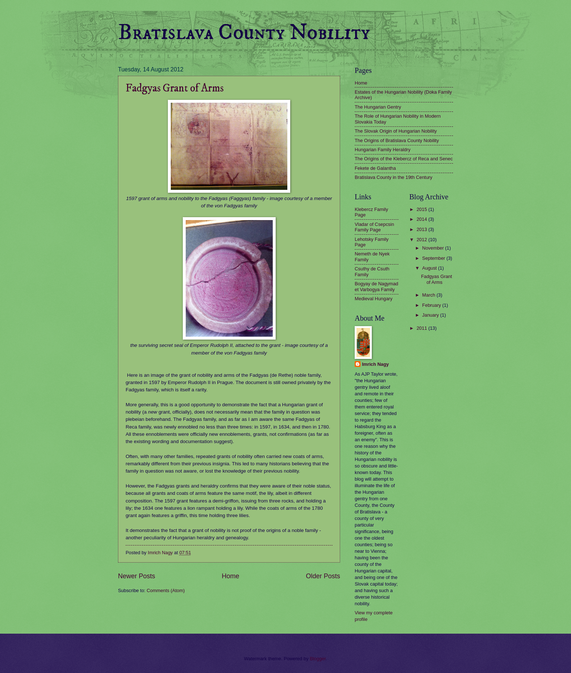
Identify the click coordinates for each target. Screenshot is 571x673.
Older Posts (323, 576)
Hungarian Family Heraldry (382, 149)
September (434, 258)
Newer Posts (136, 576)
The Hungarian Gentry (378, 107)
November (433, 248)
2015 (422, 209)
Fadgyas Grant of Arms (175, 88)
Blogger (318, 658)
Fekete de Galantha (375, 168)
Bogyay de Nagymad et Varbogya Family (376, 286)
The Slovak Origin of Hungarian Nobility (396, 131)
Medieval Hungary (374, 298)
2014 (422, 219)
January (431, 315)
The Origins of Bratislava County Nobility (397, 140)
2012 (422, 239)
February (432, 305)
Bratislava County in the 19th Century (393, 177)
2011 (422, 328)
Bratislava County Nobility (244, 32)
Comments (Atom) (166, 590)
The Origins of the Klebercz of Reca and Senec (404, 158)
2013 (422, 229)
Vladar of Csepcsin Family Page (374, 227)
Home (230, 576)
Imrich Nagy (375, 364)
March (429, 295)
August (430, 268)
